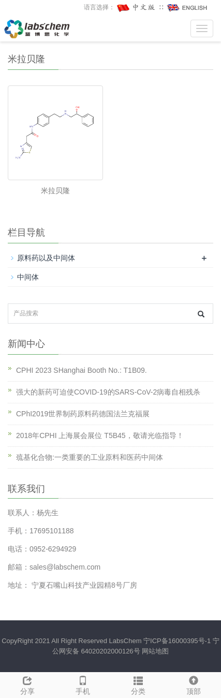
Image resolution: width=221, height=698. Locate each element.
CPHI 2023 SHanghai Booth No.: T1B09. (81, 370)
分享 (27, 684)
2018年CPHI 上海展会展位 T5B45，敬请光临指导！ (100, 435)
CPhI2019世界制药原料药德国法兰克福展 (83, 414)
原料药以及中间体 (46, 258)
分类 (138, 684)
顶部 (193, 684)
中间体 (28, 277)
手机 (83, 684)
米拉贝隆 (55, 190)
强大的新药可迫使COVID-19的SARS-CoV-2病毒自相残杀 (108, 392)
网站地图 (155, 651)
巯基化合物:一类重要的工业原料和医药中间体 (89, 457)
